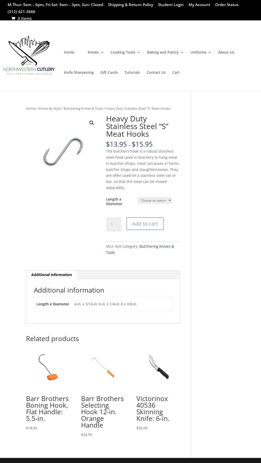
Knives (93, 53)
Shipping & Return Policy (130, 5)
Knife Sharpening (79, 73)
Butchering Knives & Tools (83, 108)
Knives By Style (49, 108)
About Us (226, 53)
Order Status (227, 5)
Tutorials (132, 73)
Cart (176, 73)
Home (69, 53)
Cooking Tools (123, 53)
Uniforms (198, 53)
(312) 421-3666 (21, 12)
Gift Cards (109, 73)
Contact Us (156, 73)
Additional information (51, 274)
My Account (199, 5)
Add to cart (145, 223)
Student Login (171, 5)
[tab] (52, 274)
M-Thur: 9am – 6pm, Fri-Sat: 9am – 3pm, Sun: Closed (55, 5)
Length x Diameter (114, 201)
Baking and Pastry (163, 53)
